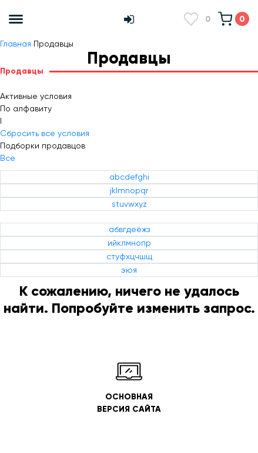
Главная (15, 43)
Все (7, 158)
